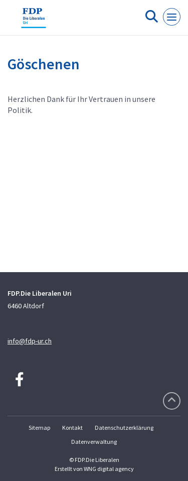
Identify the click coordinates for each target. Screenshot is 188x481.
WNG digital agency (109, 468)
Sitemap (39, 427)
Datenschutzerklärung (124, 427)
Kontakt (72, 427)
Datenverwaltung (94, 441)
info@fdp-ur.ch (30, 340)
